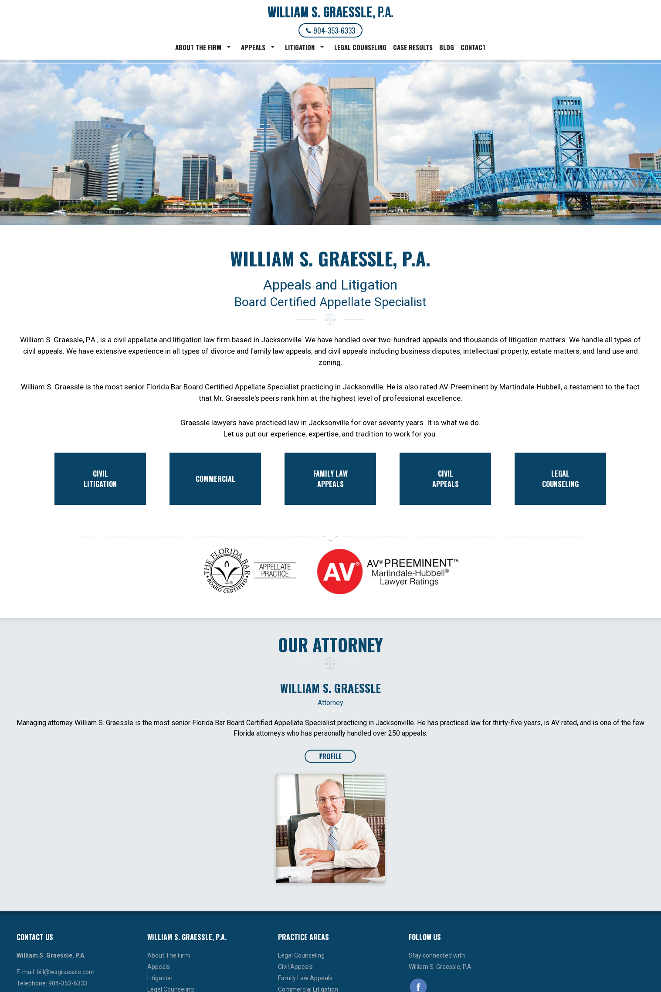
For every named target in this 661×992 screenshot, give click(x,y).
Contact (473, 47)
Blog (446, 47)
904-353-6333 (330, 30)
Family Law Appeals (305, 978)
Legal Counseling (360, 47)
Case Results (413, 47)
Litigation (300, 47)
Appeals (253, 47)
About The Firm (198, 47)
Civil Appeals (295, 966)
